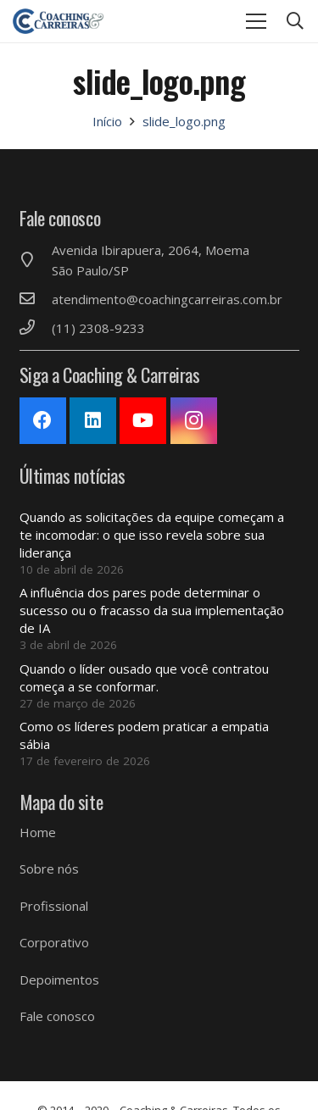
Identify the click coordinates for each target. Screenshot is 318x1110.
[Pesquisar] (295, 21)
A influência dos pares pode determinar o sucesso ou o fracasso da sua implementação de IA (152, 610)
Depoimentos (59, 979)
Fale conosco (57, 1015)
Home (38, 832)
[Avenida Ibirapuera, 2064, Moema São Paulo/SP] (36, 260)
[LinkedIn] (93, 420)
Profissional (54, 905)
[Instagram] (193, 420)
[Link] (58, 21)
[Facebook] (43, 420)
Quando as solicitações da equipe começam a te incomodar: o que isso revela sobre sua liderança (152, 534)
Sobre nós (49, 868)
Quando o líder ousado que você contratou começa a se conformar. (144, 677)
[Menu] (256, 21)
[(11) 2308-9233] (36, 328)
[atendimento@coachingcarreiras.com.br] (36, 299)
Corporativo (54, 942)
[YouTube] (143, 420)
